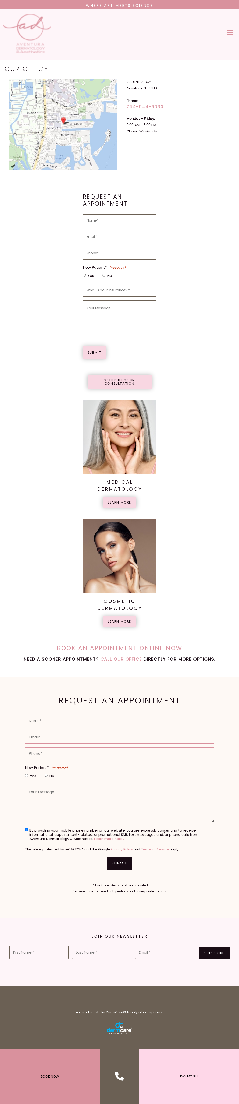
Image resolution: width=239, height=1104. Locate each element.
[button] (120, 383)
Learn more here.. (109, 840)
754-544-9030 (145, 108)
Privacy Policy (122, 850)
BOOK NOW (50, 1076)
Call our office (121, 660)
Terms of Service (155, 850)
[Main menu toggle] (231, 33)
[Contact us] (119, 1076)
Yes (91, 277)
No (109, 277)
